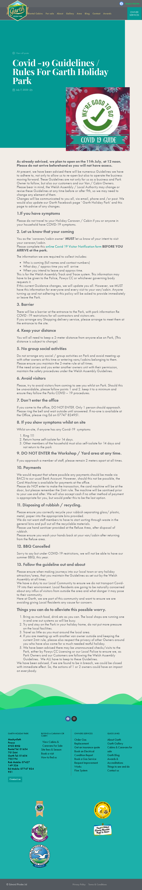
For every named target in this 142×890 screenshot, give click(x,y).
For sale (50, 13)
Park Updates (39, 89)
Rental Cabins (35, 13)
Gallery (70, 13)
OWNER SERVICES (134, 14)
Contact (96, 13)
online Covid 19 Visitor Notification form (73, 246)
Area (79, 13)
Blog (87, 13)
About (60, 13)
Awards (107, 13)
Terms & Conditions (97, 884)
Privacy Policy (79, 884)
